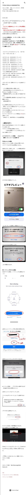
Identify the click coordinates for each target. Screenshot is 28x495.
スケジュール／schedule (7, 476)
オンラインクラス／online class (12, 474)
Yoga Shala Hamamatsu (11, 5)
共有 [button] (3, 472)
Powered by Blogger (14, 490)
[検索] (25, 2)
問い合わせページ (17, 44)
